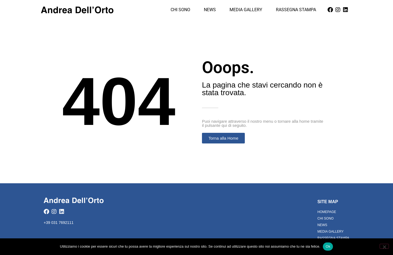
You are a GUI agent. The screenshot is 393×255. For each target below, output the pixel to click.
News (210, 9)
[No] (384, 246)
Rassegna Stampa (296, 9)
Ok (328, 246)
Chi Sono (180, 9)
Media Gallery (246, 9)
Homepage (326, 212)
